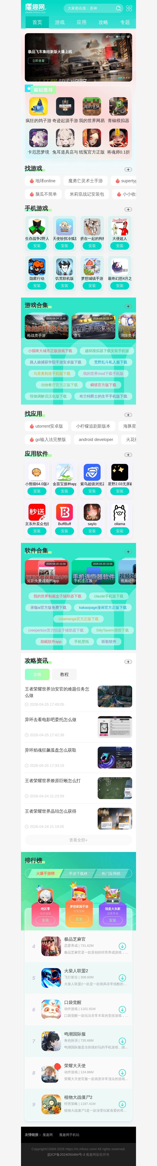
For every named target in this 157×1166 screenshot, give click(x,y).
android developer (96, 439)
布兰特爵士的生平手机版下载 (103, 396)
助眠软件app (51, 642)
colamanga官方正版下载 (78, 619)
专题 (125, 22)
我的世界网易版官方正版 (92, 111)
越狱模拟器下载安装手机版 (107, 351)
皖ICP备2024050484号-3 (66, 1154)
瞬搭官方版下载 (103, 385)
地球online (45, 180)
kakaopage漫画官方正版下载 (102, 607)
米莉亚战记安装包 (87, 194)
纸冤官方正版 (92, 141)
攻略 (103, 22)
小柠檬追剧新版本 (93, 426)
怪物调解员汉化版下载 (48, 396)
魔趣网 (48, 1135)
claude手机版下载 (108, 596)
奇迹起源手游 (65, 110)
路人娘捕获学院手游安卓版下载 (55, 362)
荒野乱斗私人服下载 (110, 362)
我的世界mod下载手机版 (103, 373)
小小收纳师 (133, 194)
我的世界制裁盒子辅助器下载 (57, 596)
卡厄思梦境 (38, 141)
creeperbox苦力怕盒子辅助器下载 (55, 630)
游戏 (60, 22)
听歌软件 (109, 642)
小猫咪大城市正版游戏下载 (50, 351)
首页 (37, 22)
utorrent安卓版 (49, 426)
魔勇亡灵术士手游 (85, 180)
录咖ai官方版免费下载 (48, 607)
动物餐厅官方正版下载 (59, 385)
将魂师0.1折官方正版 (118, 143)
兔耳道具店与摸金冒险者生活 (65, 143)
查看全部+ (78, 840)
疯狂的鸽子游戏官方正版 (38, 111)
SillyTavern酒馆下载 (112, 630)
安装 (37, 246)
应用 (81, 22)
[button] (120, 77)
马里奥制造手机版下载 (52, 373)
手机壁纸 (81, 642)
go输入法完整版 (50, 439)
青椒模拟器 (118, 110)
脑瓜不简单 (46, 194)
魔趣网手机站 (69, 1135)
